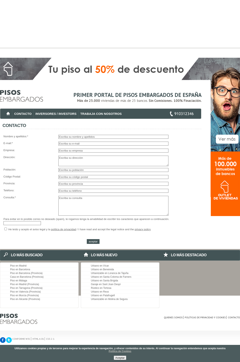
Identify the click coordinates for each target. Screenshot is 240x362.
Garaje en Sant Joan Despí (106, 284)
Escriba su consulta (113, 206)
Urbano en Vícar (100, 265)
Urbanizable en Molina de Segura (109, 299)
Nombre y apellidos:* (15, 136)
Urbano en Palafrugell (103, 295)
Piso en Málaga (18, 280)
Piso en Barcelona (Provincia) (26, 273)
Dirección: (9, 157)
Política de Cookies (120, 351)
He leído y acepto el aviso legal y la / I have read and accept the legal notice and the (77, 229)
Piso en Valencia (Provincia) (25, 291)
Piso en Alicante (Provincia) (25, 299)
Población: (9, 169)
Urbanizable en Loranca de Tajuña (110, 273)
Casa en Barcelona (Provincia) (27, 276)
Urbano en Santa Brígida (104, 280)
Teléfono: (8, 190)
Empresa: (9, 150)
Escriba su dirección (113, 161)
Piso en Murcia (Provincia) (24, 295)
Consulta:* (9, 197)
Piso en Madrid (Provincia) (24, 284)
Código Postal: (12, 176)
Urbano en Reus (100, 291)
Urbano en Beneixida (102, 269)
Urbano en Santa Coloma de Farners (111, 276)
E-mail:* (8, 143)
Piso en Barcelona (20, 269)
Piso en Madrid (18, 265)
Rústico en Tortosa (101, 288)
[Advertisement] (120, 29)
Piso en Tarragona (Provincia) (26, 288)
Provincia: (9, 183)
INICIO (8, 113)
